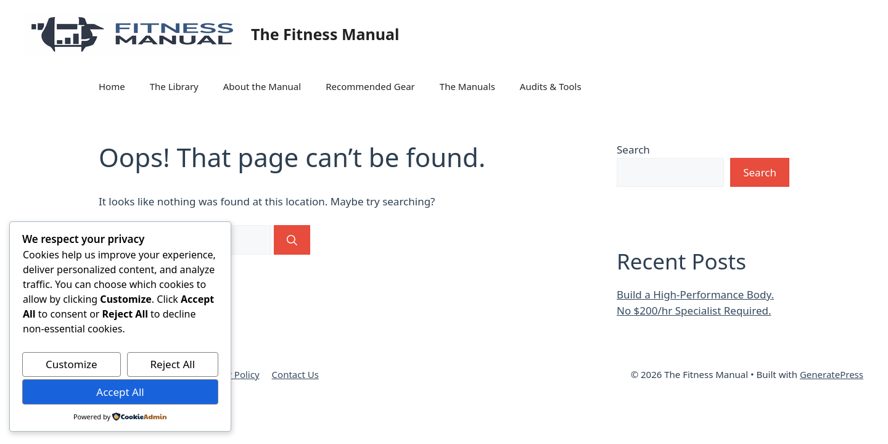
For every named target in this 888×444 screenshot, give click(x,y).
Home (112, 86)
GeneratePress (831, 374)
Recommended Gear (370, 86)
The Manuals (467, 86)
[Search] (292, 240)
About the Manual (262, 86)
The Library (174, 86)
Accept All (120, 392)
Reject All (172, 364)
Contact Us (295, 374)
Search (633, 149)
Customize (71, 364)
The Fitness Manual (325, 33)
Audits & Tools (551, 86)
